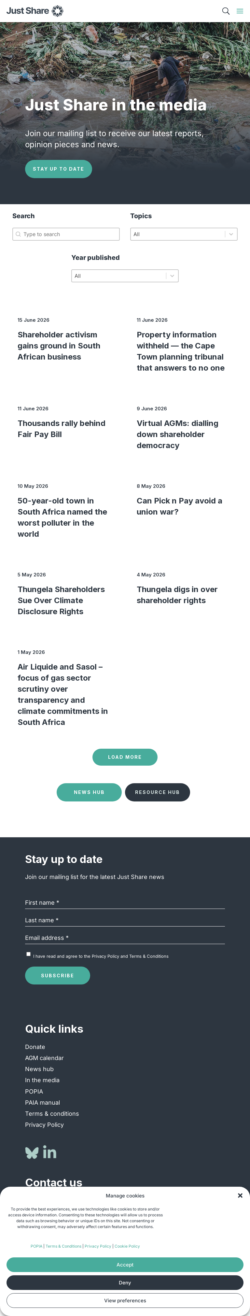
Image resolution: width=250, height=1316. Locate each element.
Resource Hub (157, 792)
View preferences (125, 1300)
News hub (39, 1069)
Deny (125, 1283)
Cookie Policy (127, 1246)
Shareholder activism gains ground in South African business (59, 345)
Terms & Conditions (63, 1246)
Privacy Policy (98, 1246)
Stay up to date (58, 169)
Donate (35, 1046)
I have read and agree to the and (101, 956)
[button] (240, 1195)
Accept (125, 1265)
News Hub (89, 792)
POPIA (36, 1246)
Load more (125, 757)
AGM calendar (44, 1057)
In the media (42, 1080)
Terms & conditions (52, 1113)
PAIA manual (42, 1102)
